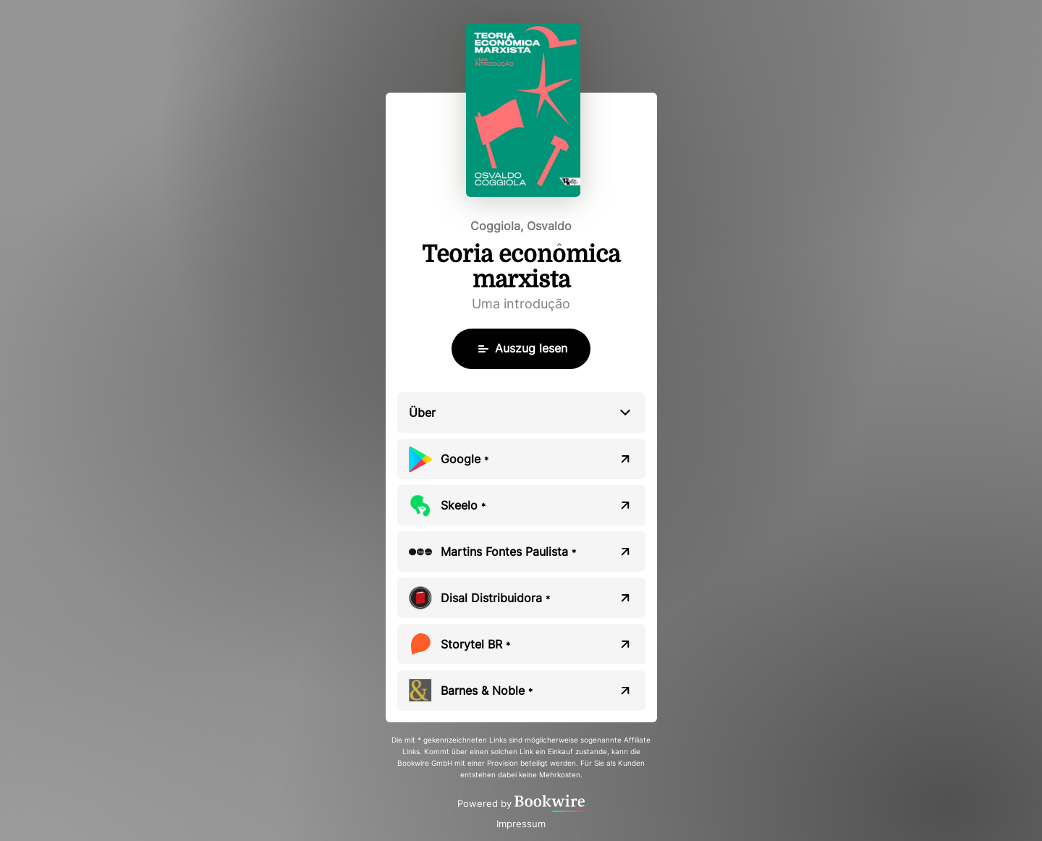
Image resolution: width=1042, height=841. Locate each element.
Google (464, 459)
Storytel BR (475, 644)
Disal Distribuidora (495, 598)
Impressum (521, 823)
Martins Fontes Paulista (508, 551)
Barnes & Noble (487, 690)
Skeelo (463, 505)
